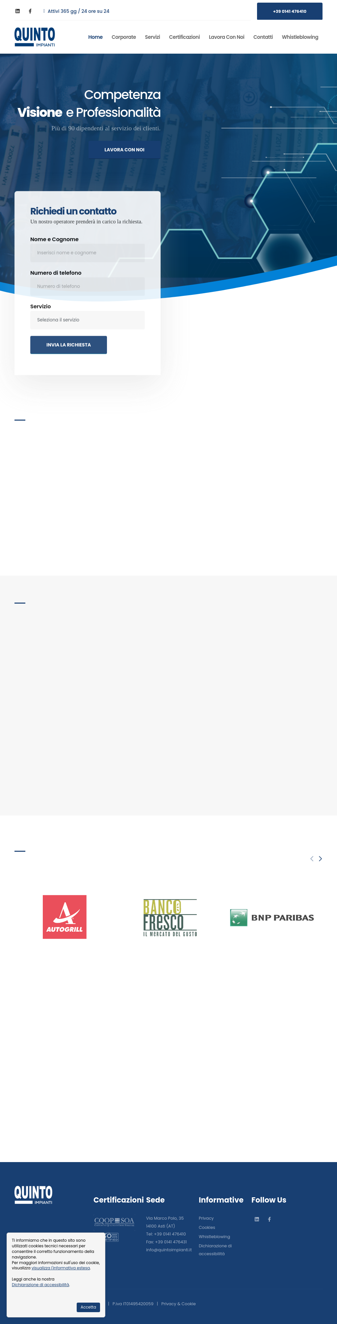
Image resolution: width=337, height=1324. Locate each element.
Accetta (88, 1307)
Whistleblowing (300, 37)
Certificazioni (184, 37)
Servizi (152, 37)
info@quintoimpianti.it (169, 1250)
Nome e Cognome (54, 250)
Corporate (124, 37)
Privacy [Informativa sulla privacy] (206, 1218)
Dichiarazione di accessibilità (40, 1284)
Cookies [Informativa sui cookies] (207, 1227)
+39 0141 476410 (289, 11)
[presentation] (320, 859)
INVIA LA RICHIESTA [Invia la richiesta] (68, 356)
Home (95, 37)
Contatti (263, 37)
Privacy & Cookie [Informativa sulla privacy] (178, 1304)
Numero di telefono (55, 284)
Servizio (40, 318)
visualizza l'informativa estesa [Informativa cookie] (61, 1268)
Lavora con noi (227, 37)
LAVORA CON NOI (124, 155)
